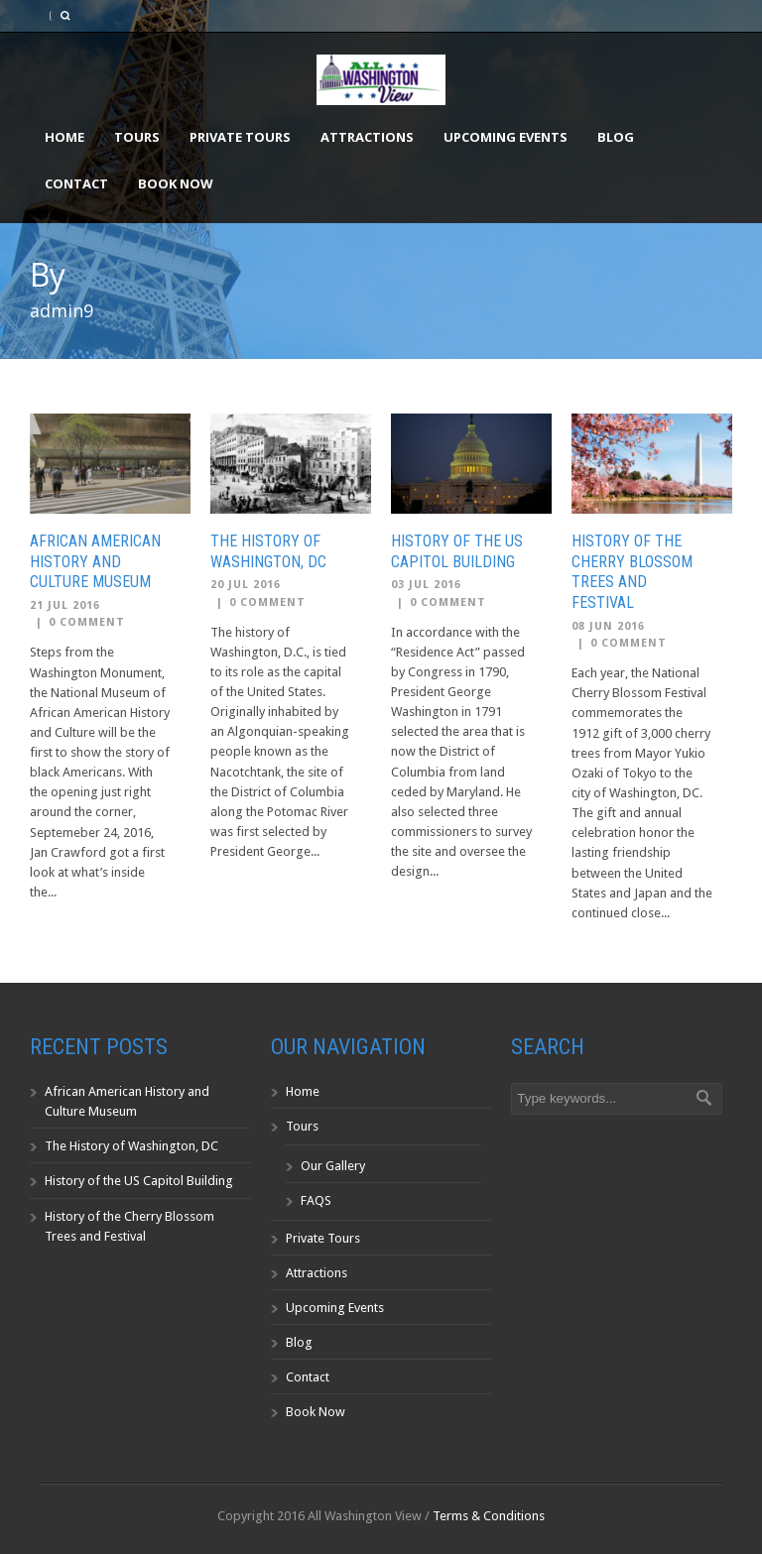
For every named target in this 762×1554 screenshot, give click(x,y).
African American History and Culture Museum (95, 562)
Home (64, 137)
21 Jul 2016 (65, 605)
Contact (76, 183)
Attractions (367, 137)
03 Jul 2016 (426, 584)
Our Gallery (333, 1165)
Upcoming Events (506, 137)
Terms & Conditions (489, 1515)
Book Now (175, 183)
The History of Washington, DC (268, 551)
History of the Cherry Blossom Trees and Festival (632, 572)
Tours (137, 137)
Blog (615, 137)
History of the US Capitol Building (457, 551)
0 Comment (87, 622)
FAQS (316, 1200)
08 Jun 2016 (608, 626)
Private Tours (240, 137)
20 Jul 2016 (245, 584)
